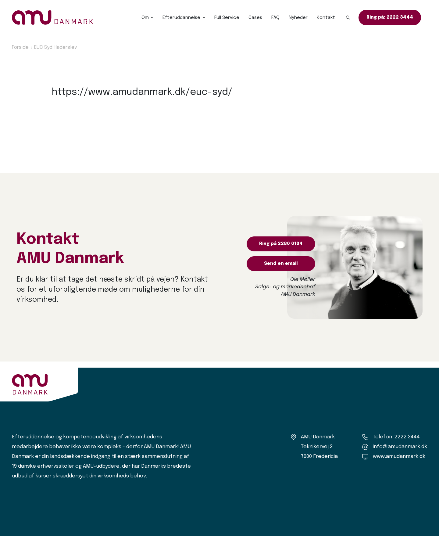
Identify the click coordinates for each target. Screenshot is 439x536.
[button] (348, 18)
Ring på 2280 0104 (281, 243)
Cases (255, 17)
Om (145, 17)
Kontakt (326, 17)
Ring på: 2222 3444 (389, 17)
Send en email (281, 263)
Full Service (226, 17)
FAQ (275, 17)
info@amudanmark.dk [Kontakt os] (400, 446)
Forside (20, 47)
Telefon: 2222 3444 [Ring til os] (396, 437)
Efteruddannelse (181, 17)
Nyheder (298, 17)
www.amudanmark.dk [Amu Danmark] (399, 456)
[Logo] (52, 17)
